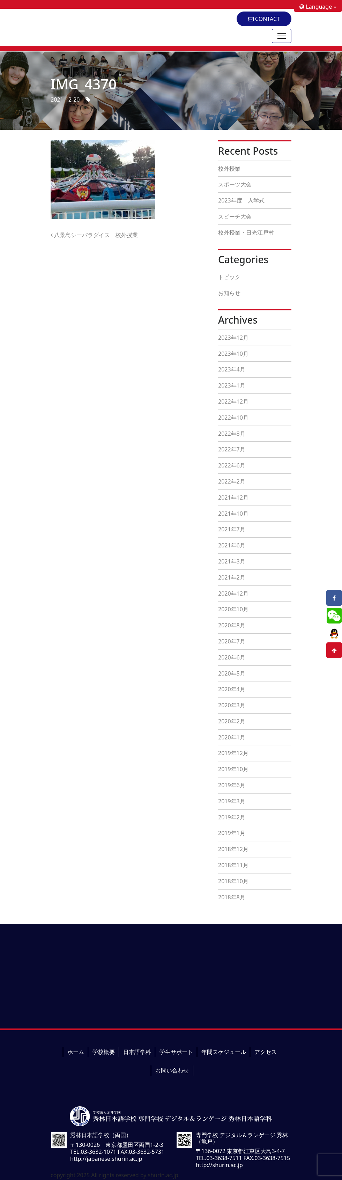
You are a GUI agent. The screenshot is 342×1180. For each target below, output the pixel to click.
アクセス (265, 1052)
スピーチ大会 (235, 216)
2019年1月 (231, 833)
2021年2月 (231, 577)
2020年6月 (231, 657)
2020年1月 (231, 737)
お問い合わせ (172, 1070)
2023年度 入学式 (241, 200)
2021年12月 (233, 497)
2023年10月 (233, 353)
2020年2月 (231, 721)
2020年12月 (233, 593)
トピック (229, 277)
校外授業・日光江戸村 (246, 232)
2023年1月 (231, 385)
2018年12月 (233, 849)
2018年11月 (233, 865)
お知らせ (229, 293)
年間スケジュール (223, 1052)
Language (315, 6)
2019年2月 (231, 817)
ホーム (75, 1052)
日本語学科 (137, 1052)
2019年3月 (231, 801)
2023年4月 (231, 369)
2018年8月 (231, 897)
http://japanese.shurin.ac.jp (106, 1159)
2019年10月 (233, 769)
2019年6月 (231, 785)
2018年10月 (233, 881)
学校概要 (103, 1052)
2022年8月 (231, 433)
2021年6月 (231, 545)
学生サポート (176, 1052)
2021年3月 (231, 561)
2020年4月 (231, 689)
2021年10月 (233, 513)
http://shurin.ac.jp (219, 1165)
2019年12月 (233, 753)
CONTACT (264, 19)
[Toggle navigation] (281, 36)
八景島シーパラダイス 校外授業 (94, 235)
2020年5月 (231, 673)
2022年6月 (231, 465)
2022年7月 (231, 449)
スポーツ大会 (235, 184)
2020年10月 (233, 609)
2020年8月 (231, 625)
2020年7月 (231, 641)
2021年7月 (231, 529)
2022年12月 (233, 401)
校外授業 (229, 168)
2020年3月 (231, 705)
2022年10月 (233, 417)
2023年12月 (233, 337)
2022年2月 (231, 481)
